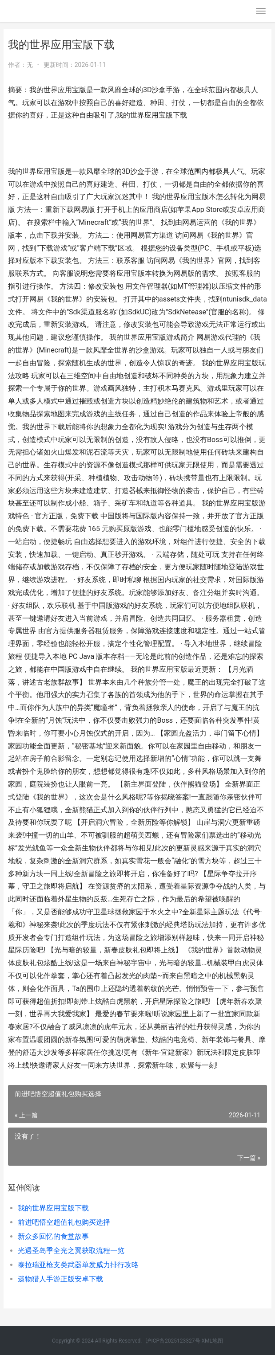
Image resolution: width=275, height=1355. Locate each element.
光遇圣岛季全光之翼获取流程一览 (71, 1250)
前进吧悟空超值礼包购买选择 (64, 1222)
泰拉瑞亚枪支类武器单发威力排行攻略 (78, 1265)
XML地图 (212, 1341)
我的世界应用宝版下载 (53, 1208)
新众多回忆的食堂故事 (53, 1236)
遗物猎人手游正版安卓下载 (60, 1279)
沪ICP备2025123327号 (173, 1341)
